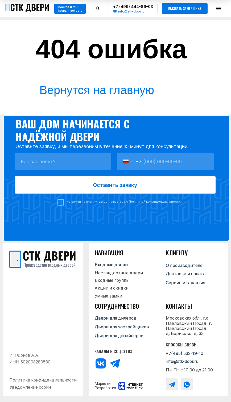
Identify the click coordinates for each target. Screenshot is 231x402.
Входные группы (112, 280)
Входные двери (111, 264)
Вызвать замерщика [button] (184, 8)
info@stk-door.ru (131, 11)
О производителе (184, 265)
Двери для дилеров (115, 318)
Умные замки (108, 296)
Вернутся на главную (96, 90)
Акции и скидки (112, 288)
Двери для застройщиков (122, 326)
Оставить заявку (115, 185)
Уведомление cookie (31, 387)
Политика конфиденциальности (43, 380)
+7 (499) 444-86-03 (133, 6)
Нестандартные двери (119, 272)
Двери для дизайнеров (119, 335)
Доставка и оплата (185, 273)
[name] (63, 161)
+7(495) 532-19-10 (184, 353)
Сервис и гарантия (185, 282)
